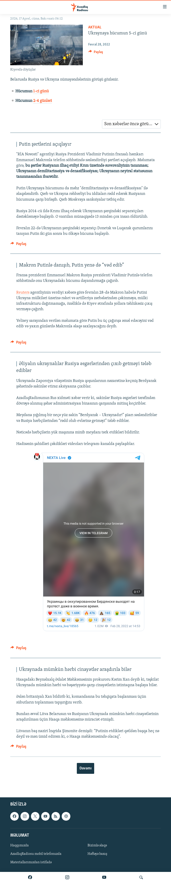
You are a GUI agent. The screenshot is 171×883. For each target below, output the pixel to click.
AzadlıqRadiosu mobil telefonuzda (35, 854)
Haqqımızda (19, 845)
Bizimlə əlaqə (97, 845)
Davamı (85, 768)
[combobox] (131, 124)
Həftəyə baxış (97, 854)
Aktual (94, 27)
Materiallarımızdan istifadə (31, 862)
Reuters (22, 292)
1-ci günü (41, 91)
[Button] (95, 53)
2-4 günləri (42, 101)
